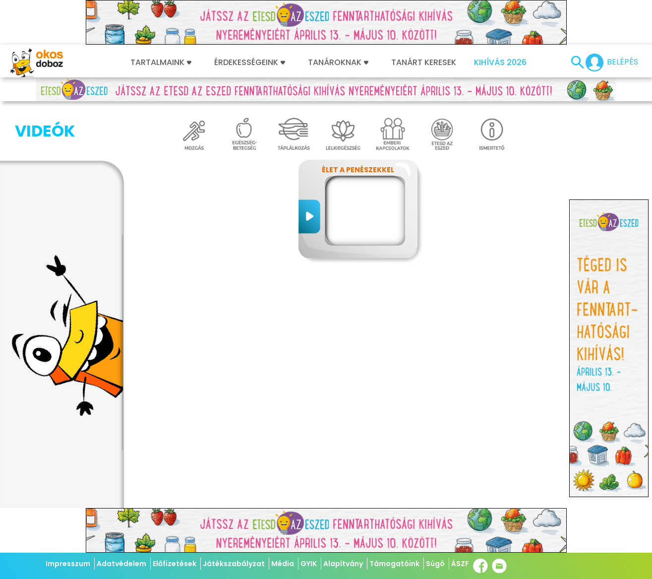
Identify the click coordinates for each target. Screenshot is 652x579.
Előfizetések (174, 564)
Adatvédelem (121, 564)
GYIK (308, 564)
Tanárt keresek (423, 62)
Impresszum (68, 564)
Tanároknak (338, 62)
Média (282, 564)
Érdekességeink (249, 62)
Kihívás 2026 (500, 62)
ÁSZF (460, 564)
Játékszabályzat (234, 564)
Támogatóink (394, 564)
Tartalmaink (160, 62)
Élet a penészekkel (358, 170)
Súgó (435, 564)
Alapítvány (343, 564)
